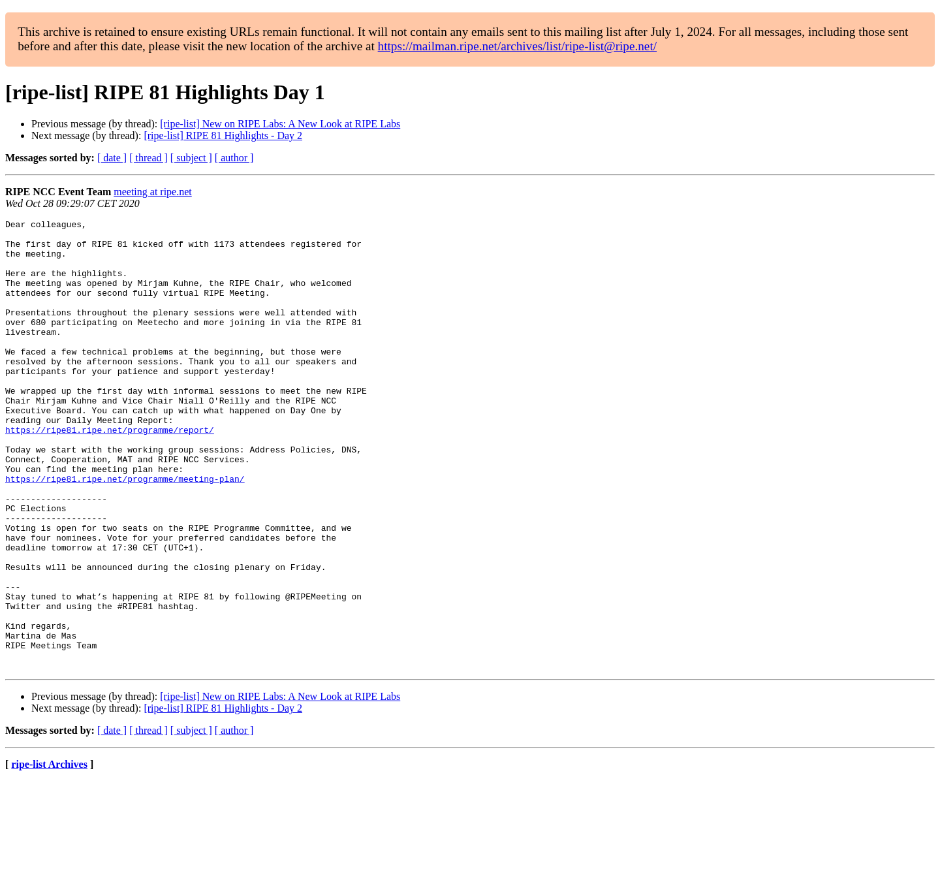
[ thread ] (148, 157)
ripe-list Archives (49, 854)
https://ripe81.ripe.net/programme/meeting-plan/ (125, 531)
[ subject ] (191, 157)
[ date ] (112, 157)
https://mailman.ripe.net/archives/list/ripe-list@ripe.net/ (517, 46)
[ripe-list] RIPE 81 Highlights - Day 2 (223, 135)
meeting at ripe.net (153, 191)
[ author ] (234, 157)
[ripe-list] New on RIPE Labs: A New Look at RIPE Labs (280, 123)
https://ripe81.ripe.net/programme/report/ (109, 473)
